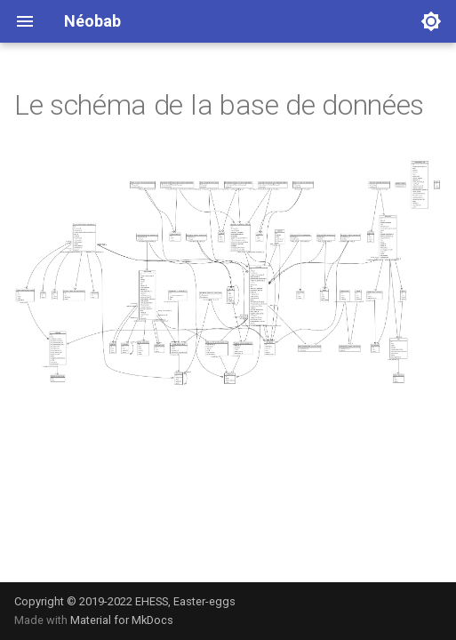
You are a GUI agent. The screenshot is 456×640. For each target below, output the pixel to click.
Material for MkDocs (121, 620)
